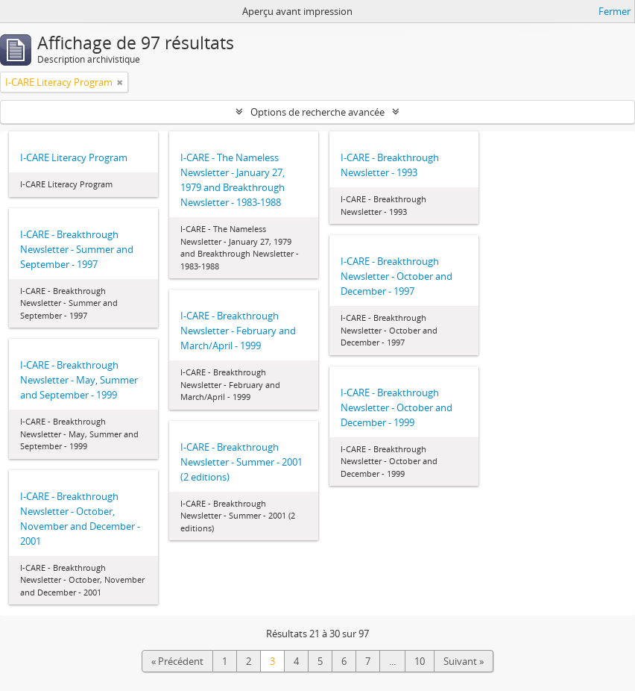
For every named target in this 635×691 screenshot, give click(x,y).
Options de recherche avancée (317, 112)
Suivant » (463, 661)
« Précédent (177, 661)
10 (419, 661)
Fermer (614, 11)
